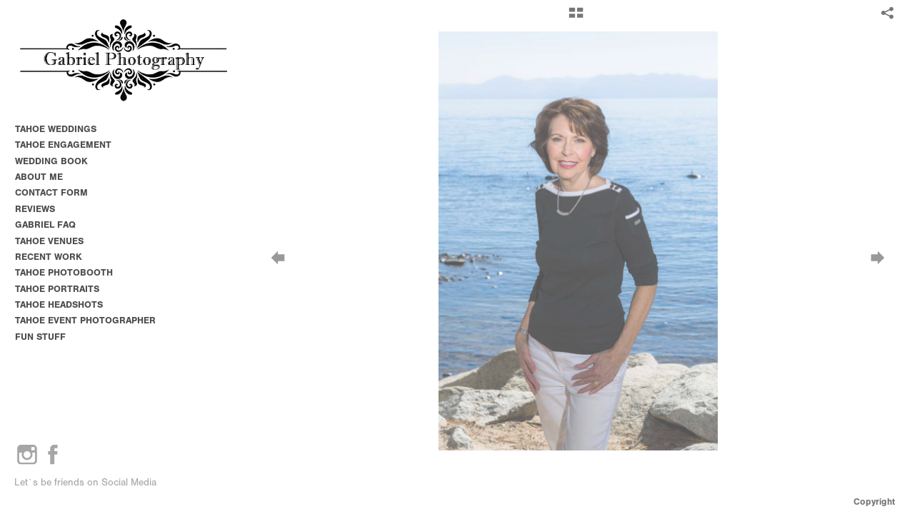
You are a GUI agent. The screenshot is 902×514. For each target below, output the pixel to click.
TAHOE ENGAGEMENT (63, 144)
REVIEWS (35, 208)
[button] (576, 18)
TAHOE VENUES (55, 241)
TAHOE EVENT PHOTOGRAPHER (85, 320)
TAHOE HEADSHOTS (59, 304)
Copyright (874, 501)
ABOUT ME (39, 176)
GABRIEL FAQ (45, 224)
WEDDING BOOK (51, 161)
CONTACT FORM (51, 192)
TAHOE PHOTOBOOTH (64, 272)
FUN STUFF (40, 336)
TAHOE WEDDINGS (55, 129)
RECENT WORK (48, 256)
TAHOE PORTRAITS (57, 288)
